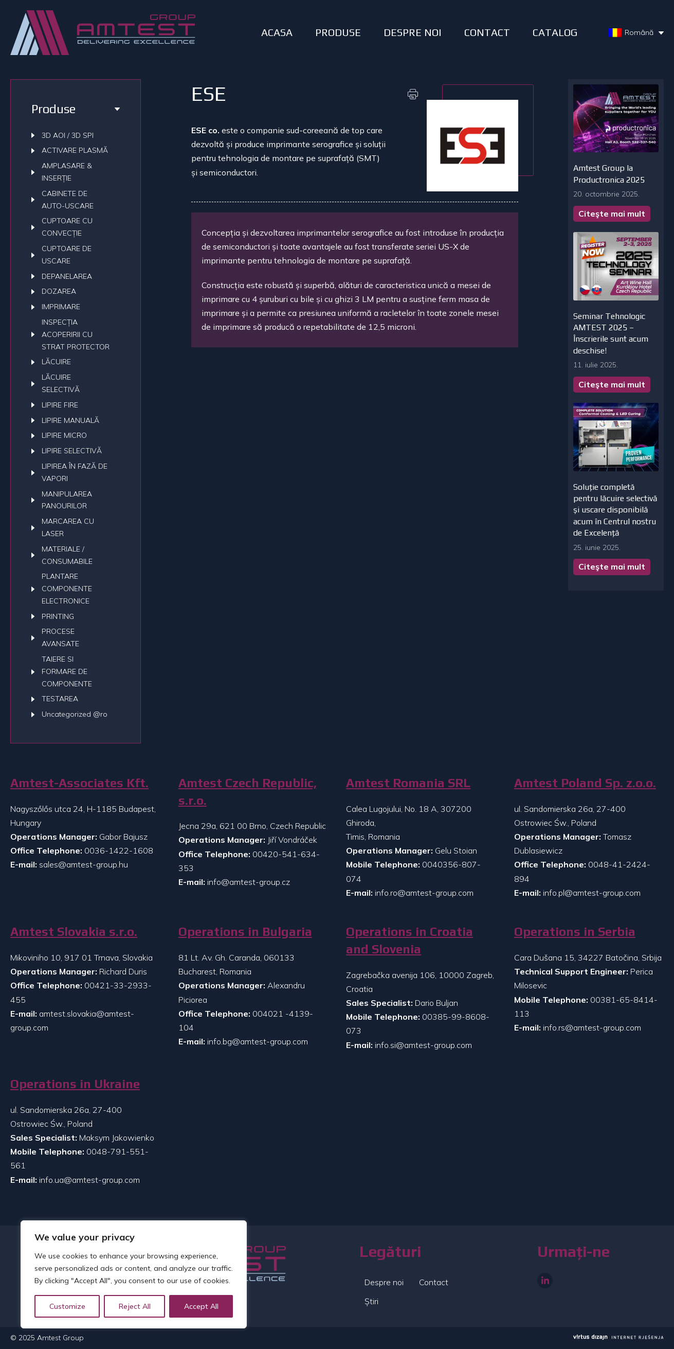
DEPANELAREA (67, 276)
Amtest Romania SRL (408, 783)
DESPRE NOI (413, 32)
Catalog (555, 32)
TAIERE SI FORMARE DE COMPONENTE (67, 671)
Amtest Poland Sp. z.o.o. (585, 783)
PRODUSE (338, 32)
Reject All (135, 1306)
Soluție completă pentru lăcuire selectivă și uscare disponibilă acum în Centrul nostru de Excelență (615, 510)
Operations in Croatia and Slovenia (409, 940)
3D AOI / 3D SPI (68, 135)
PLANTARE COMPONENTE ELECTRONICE (67, 589)
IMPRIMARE (61, 306)
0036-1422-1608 (118, 850)
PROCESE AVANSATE (60, 637)
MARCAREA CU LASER (68, 527)
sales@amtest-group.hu (83, 864)
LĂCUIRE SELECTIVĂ (61, 383)
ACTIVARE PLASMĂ (75, 150)
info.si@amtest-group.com (423, 1045)
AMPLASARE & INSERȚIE (67, 172)
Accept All (201, 1306)
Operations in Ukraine (75, 1084)
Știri (371, 1301)
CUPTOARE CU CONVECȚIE (67, 227)
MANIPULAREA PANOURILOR (67, 500)
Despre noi (384, 1282)
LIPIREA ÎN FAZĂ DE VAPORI (74, 472)
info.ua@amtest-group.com (89, 1180)
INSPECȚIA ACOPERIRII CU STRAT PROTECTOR (76, 334)
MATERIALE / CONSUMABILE (67, 555)
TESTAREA (60, 698)
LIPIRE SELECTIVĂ (72, 450)
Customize (67, 1306)
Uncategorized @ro (74, 714)
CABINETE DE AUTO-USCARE (68, 199)
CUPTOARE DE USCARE (67, 254)
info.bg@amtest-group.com (257, 1041)
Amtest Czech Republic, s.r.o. (247, 791)
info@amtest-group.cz (248, 882)
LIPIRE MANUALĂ (70, 420)
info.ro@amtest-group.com (424, 892)
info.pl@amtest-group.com (592, 892)
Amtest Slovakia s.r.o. (73, 931)
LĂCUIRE (56, 361)
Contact (487, 32)
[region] (134, 1274)
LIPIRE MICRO (64, 435)
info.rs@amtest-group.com (592, 1027)
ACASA (277, 32)
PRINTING (58, 616)
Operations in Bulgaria (245, 931)
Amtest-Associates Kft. (79, 783)
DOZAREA (59, 291)
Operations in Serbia (574, 931)
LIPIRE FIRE (60, 405)
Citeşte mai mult (611, 213)
